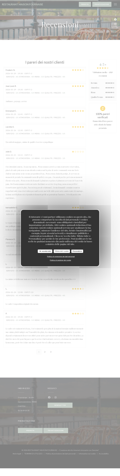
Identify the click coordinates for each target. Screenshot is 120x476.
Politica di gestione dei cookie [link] (60, 260)
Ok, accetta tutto (45, 251)
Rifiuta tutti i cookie (62, 251)
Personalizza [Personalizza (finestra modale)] (77, 251)
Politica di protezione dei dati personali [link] (61, 256)
